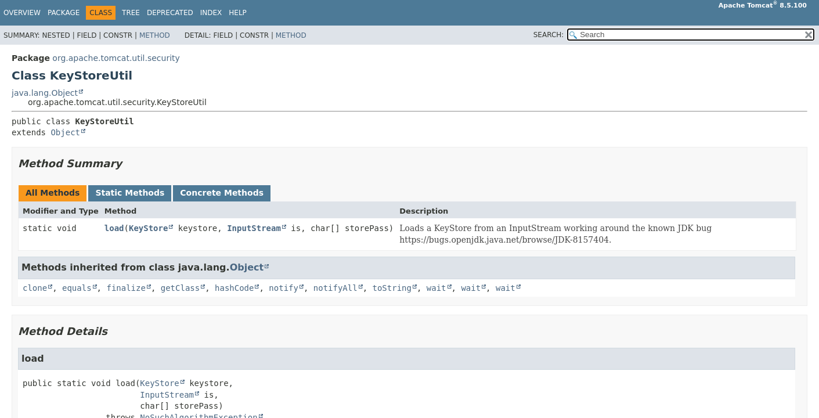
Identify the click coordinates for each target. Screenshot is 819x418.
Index (211, 13)
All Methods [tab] (53, 192)
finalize (125, 288)
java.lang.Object (45, 93)
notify (283, 288)
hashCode (234, 288)
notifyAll (335, 288)
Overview (22, 13)
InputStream (254, 228)
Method (154, 35)
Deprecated (170, 13)
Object (65, 132)
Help (238, 13)
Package (64, 13)
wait (436, 288)
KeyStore (148, 228)
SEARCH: (548, 35)
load (114, 228)
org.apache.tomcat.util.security (116, 58)
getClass (180, 288)
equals (77, 288)
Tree (131, 13)
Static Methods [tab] (129, 192)
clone (35, 288)
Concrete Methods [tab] (222, 192)
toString (392, 288)
